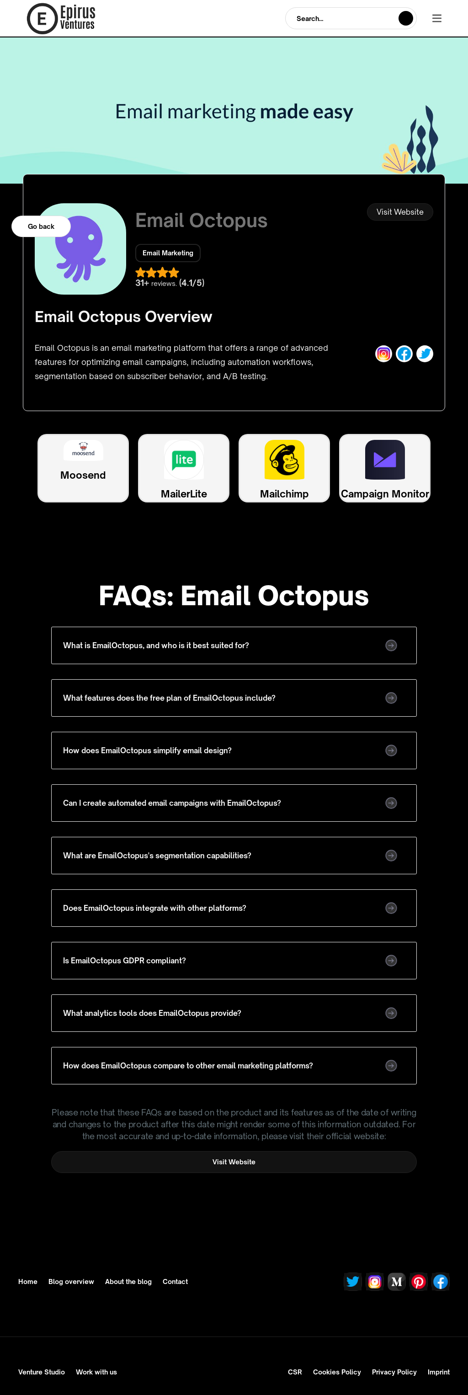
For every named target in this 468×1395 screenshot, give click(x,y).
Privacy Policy (394, 1372)
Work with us (96, 1372)
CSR (295, 1372)
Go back (41, 226)
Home (27, 1282)
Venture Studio (41, 1372)
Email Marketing (168, 253)
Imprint (439, 1372)
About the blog (128, 1282)
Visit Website (400, 212)
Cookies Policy (337, 1372)
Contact (175, 1282)
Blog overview (71, 1282)
